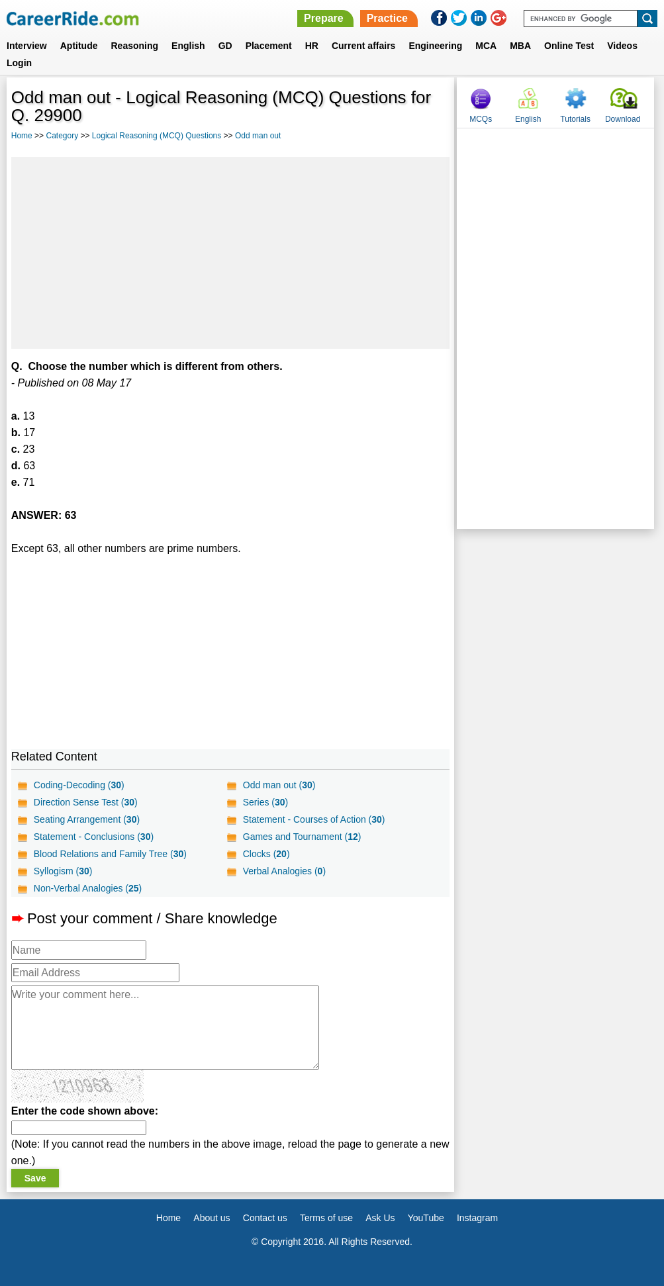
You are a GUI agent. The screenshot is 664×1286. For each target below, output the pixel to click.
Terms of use (326, 1218)
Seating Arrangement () (87, 819)
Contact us (265, 1218)
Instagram (477, 1218)
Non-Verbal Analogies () (88, 888)
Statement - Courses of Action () (314, 819)
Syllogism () (63, 871)
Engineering (435, 45)
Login (19, 63)
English (188, 45)
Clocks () (266, 854)
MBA (520, 45)
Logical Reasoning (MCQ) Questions (156, 135)
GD (225, 45)
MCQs (480, 119)
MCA (486, 45)
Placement (269, 45)
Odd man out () (279, 785)
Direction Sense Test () (86, 802)
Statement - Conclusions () (94, 836)
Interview (27, 45)
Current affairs (363, 45)
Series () (265, 802)
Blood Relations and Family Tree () (110, 854)
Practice (387, 18)
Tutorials (575, 119)
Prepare (324, 18)
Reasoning (134, 45)
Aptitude (79, 45)
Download (622, 119)
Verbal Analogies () (284, 871)
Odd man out (258, 135)
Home (21, 135)
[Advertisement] (230, 252)
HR (311, 45)
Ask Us (380, 1218)
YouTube (426, 1218)
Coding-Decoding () (79, 785)
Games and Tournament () (302, 836)
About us (211, 1218)
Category (62, 135)
